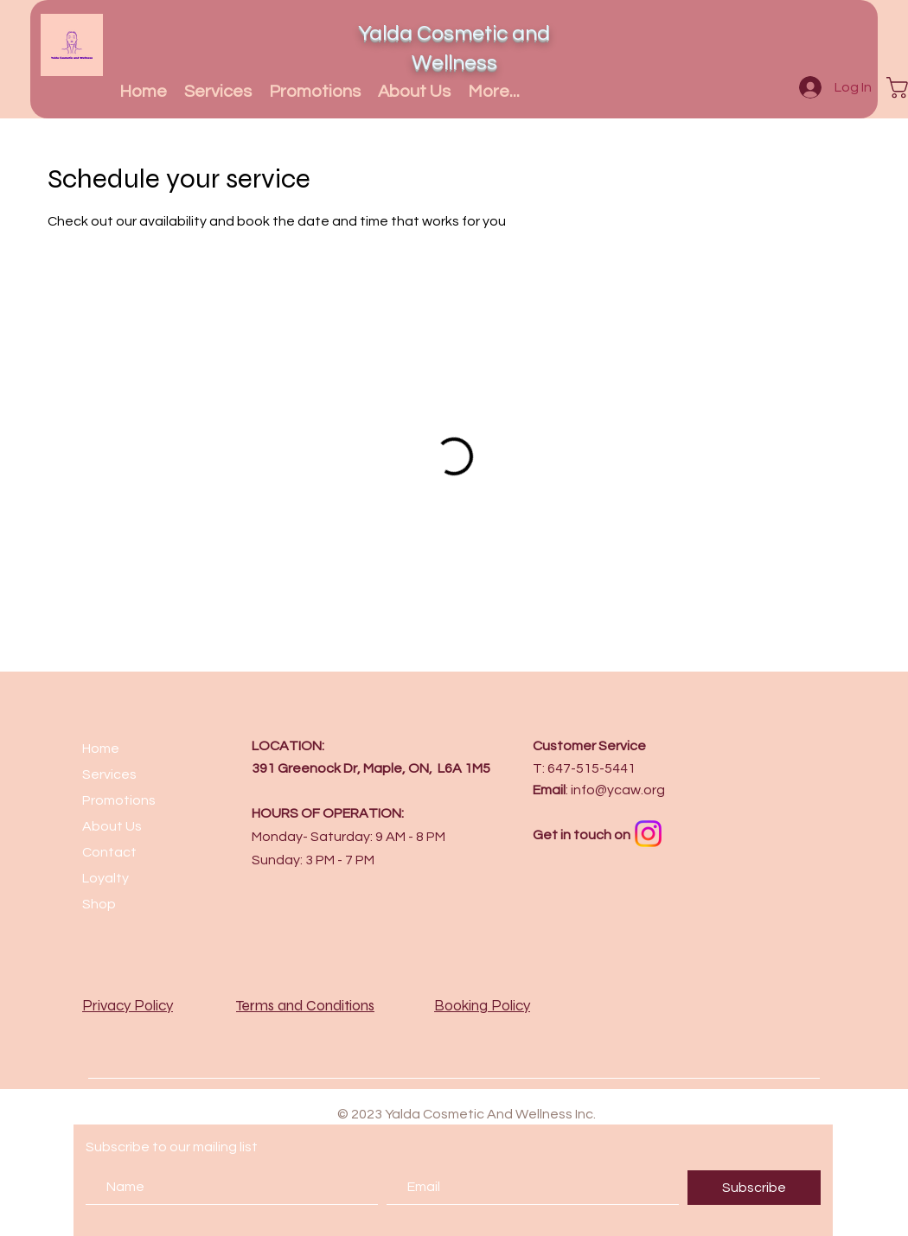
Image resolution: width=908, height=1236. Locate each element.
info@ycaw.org (618, 790)
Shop (99, 904)
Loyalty (105, 878)
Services (109, 774)
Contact (109, 852)
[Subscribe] (754, 1187)
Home (100, 748)
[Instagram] (648, 833)
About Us (112, 826)
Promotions (119, 800)
